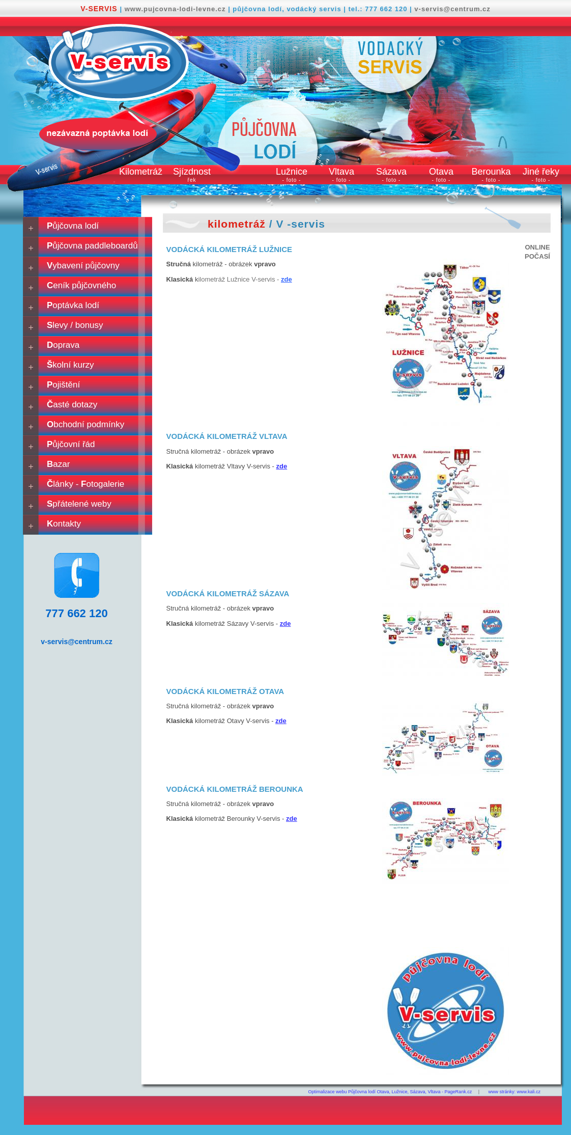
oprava (63, 345)
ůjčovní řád (71, 444)
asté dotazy (72, 404)
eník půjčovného (81, 285)
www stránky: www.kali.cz (514, 1091)
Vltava (341, 172)
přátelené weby (79, 504)
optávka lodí (73, 305)
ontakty (64, 524)
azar (58, 464)
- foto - (291, 180)
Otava (441, 172)
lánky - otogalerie (85, 484)
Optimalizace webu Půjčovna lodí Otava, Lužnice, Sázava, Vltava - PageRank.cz (390, 1091)
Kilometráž (140, 172)
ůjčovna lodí (73, 226)
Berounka (490, 172)
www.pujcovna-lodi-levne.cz (177, 9)
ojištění (63, 385)
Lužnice (291, 172)
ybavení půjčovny (83, 265)
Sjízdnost (192, 175)
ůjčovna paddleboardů (92, 246)
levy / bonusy (75, 325)
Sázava (391, 172)
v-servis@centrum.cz (452, 9)
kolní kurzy (70, 365)
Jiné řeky (541, 172)
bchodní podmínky (85, 424)
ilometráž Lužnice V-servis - (245, 279)
